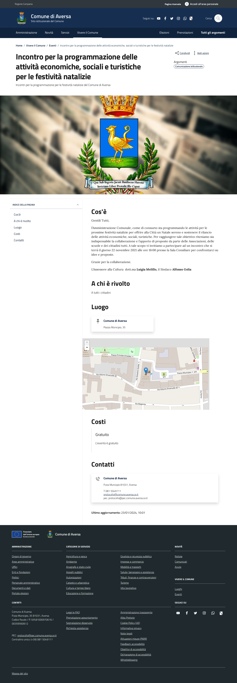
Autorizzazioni (73, 577)
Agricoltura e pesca (76, 556)
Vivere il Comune (87, 32)
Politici (15, 577)
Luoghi (178, 589)
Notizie (178, 556)
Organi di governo (21, 556)
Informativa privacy (131, 628)
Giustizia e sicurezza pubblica (136, 556)
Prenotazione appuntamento (82, 618)
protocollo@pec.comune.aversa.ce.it (37, 635)
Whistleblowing (128, 660)
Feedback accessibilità (132, 644)
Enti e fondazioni (21, 572)
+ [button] (87, 342)
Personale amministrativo (26, 583)
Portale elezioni (20, 593)
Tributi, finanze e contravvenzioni (138, 577)
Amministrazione (26, 32)
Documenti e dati (21, 588)
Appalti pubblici (74, 572)
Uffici (14, 567)
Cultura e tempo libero (78, 588)
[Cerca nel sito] (218, 18)
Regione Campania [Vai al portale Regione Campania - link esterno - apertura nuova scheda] (24, 4)
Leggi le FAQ (73, 612)
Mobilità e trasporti (130, 567)
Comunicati (181, 562)
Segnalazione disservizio (79, 623)
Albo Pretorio (127, 618)
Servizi (65, 32)
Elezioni (164, 32)
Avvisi (178, 567)
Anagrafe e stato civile (78, 567)
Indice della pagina (46, 205)
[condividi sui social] (182, 53)
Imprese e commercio (132, 562)
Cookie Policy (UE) (130, 623)
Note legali (126, 633)
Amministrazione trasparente (136, 612)
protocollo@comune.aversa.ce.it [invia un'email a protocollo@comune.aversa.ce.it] (121, 494)
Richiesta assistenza (77, 628)
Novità (49, 32)
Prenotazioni (185, 32)
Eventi (178, 594)
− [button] (87, 347)
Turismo (124, 583)
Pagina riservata (173, 4)
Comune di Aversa (115, 321)
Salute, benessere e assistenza (137, 572)
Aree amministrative (23, 562)
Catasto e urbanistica (77, 583)
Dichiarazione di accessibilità (135, 654)
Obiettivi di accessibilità (133, 649)
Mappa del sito (20, 673)
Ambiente (71, 562)
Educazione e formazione (79, 593)
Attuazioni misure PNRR (133, 639)
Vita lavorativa (128, 588)
